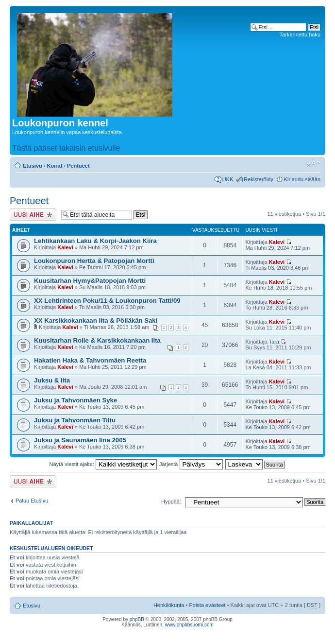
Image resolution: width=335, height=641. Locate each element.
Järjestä (191, 464)
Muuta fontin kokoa (313, 163)
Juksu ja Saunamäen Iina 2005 (80, 440)
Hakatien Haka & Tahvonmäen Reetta (90, 360)
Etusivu (32, 166)
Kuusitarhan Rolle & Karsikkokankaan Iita (97, 340)
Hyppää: (171, 501)
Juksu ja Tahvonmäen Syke (75, 400)
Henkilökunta (168, 605)
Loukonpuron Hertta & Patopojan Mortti (94, 260)
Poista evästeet (207, 605)
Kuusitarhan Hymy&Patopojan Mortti (90, 280)
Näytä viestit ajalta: (103, 464)
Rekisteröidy (258, 179)
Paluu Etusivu (32, 500)
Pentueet (78, 166)
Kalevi (65, 247)
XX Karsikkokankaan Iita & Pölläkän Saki (95, 320)
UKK (228, 179)
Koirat (55, 166)
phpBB (137, 619)
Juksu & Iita (52, 380)
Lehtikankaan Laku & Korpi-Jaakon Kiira (95, 240)
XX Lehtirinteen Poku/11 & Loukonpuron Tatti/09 (107, 300)
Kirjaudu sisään (302, 179)
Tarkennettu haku (300, 34)
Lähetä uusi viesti (33, 214)
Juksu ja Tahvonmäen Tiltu (75, 420)
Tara (274, 342)
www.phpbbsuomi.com (189, 624)
